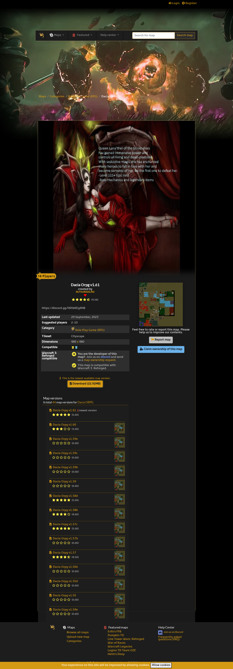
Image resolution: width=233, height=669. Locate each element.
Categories (57, 96)
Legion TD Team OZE (122, 650)
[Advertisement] (116, 110)
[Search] (153, 35)
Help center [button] (108, 35)
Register (189, 3)
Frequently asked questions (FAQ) (170, 638)
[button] (56, 35)
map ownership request (100, 360)
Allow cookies (161, 665)
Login (174, 3)
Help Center (166, 627)
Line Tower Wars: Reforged (126, 639)
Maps (42, 96)
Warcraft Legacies (120, 646)
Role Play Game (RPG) (82, 96)
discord (105, 357)
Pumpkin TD (116, 635)
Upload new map (78, 637)
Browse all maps (78, 632)
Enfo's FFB (114, 631)
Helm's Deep (116, 654)
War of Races (116, 643)
